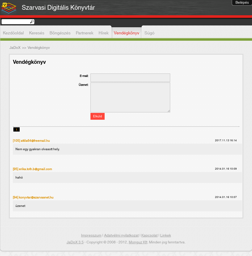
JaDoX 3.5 (75, 242)
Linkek (165, 235)
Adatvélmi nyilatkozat (121, 235)
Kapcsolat (149, 235)
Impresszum (91, 235)
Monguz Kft (138, 242)
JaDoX (14, 47)
